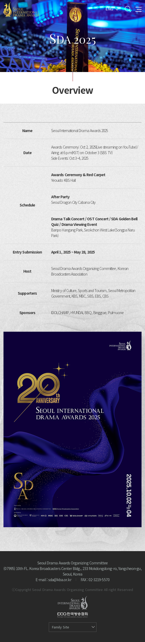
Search (128, 9)
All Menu (138, 9)
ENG (109, 8)
